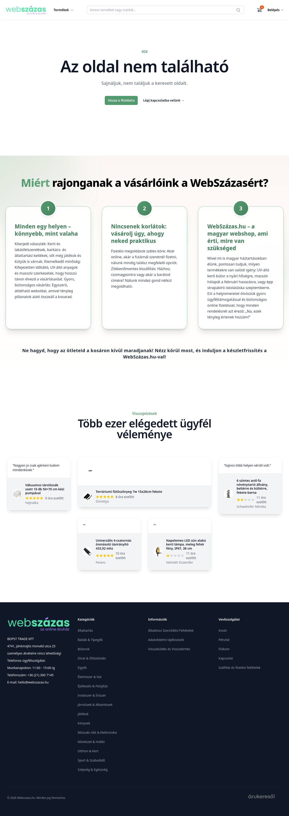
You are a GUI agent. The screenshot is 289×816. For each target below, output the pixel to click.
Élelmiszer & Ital (89, 677)
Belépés (276, 10)
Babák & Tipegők (90, 640)
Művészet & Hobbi (91, 742)
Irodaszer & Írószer (92, 695)
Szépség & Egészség (92, 769)
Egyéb (82, 667)
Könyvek (84, 723)
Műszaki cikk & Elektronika (97, 732)
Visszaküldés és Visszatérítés (169, 649)
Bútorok (84, 649)
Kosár (223, 630)
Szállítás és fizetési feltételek (239, 667)
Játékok (83, 714)
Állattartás (85, 630)
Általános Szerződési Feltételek (171, 630)
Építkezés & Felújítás (93, 686)
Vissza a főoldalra (121, 100)
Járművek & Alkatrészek (95, 704)
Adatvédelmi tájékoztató (166, 640)
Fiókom (224, 649)
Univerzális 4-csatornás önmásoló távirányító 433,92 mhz (113, 544)
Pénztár (224, 640)
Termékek (64, 10)
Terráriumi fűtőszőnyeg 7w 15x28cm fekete (129, 491)
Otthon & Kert (88, 751)
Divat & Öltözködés (92, 658)
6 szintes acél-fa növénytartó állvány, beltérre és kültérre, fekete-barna (252, 486)
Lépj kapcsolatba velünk (163, 100)
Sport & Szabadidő (91, 760)
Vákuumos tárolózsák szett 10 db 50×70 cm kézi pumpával (44, 489)
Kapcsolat (226, 658)
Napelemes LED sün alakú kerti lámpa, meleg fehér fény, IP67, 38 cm (186, 544)
